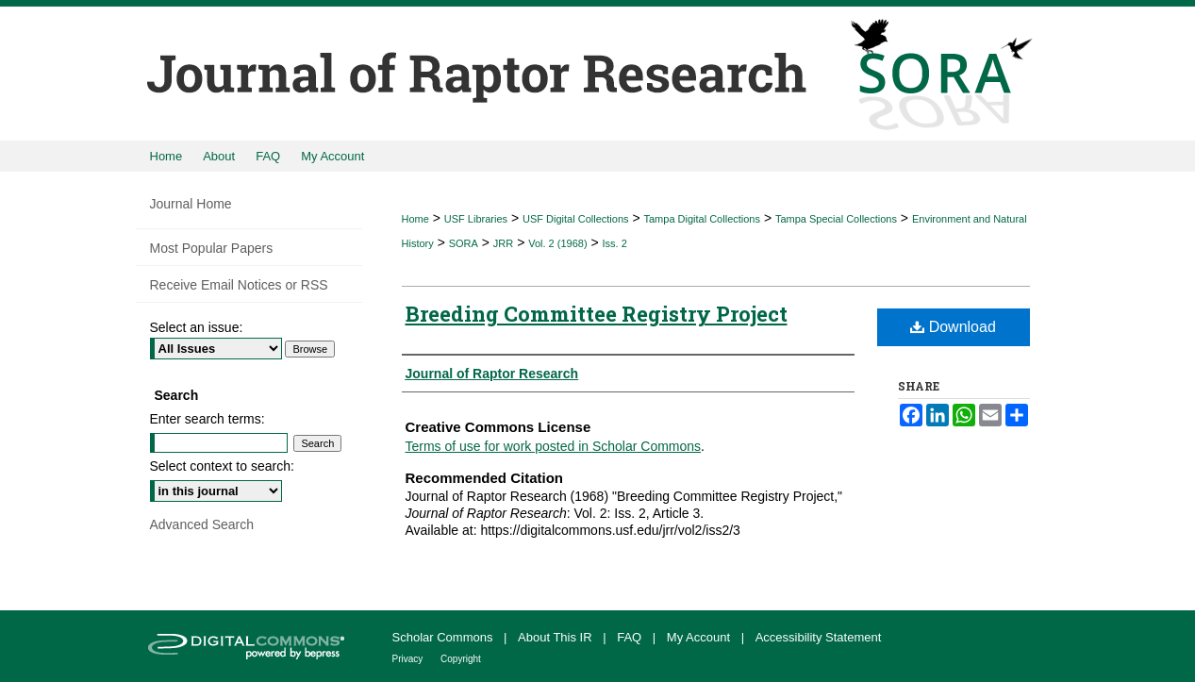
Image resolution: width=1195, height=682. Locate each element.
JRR (503, 243)
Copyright (460, 659)
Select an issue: (196, 327)
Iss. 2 (615, 243)
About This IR (556, 637)
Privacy (409, 659)
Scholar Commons (444, 637)
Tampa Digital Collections (701, 219)
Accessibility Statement (818, 637)
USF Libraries (475, 219)
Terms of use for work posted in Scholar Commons (554, 446)
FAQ (631, 637)
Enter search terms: (207, 418)
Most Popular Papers (212, 248)
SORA (463, 243)
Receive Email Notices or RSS (239, 284)
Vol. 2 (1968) (557, 243)
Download (953, 327)
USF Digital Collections (575, 219)
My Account (700, 637)
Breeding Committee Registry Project (597, 313)
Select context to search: (222, 466)
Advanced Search (202, 524)
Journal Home (191, 203)
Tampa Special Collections (836, 219)
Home (415, 219)
